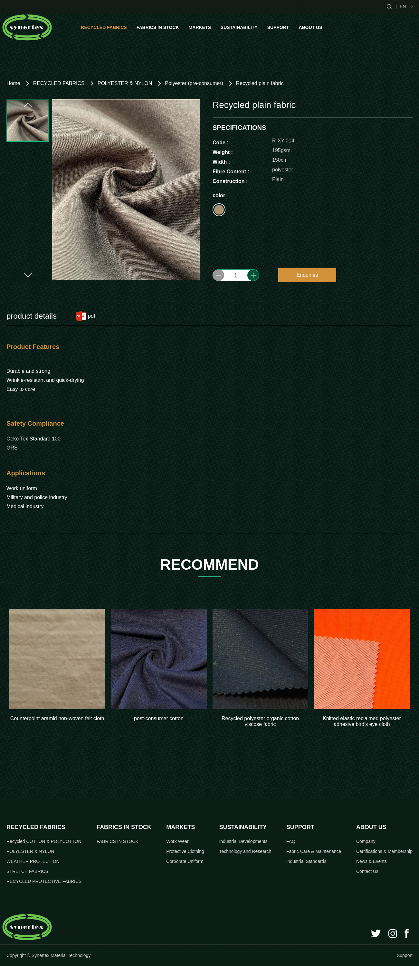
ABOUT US (310, 27)
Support (405, 955)
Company (366, 841)
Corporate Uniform (184, 861)
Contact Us (367, 871)
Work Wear (177, 841)
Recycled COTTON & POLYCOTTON (43, 841)
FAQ (290, 841)
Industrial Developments (243, 841)
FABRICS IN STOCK (158, 27)
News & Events (371, 861)
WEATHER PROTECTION (33, 861)
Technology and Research (245, 851)
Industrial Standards (306, 861)
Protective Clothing (185, 851)
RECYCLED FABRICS (104, 27)
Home (13, 83)
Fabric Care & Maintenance (313, 851)
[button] (27, 105)
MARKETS (200, 27)
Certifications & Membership (384, 851)
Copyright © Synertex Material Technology (48, 955)
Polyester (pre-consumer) (194, 83)
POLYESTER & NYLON (125, 83)
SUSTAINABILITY (239, 27)
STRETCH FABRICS (27, 871)
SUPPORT (278, 27)
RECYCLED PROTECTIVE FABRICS (43, 881)
